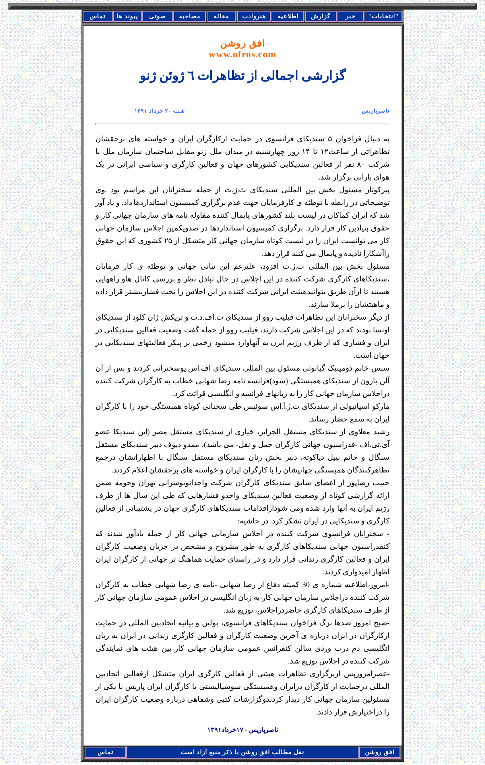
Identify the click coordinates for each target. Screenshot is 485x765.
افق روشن (242, 48)
